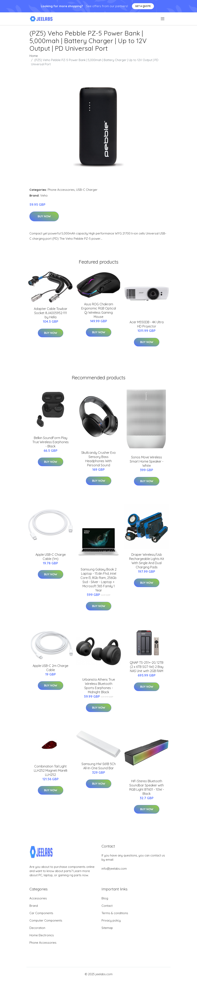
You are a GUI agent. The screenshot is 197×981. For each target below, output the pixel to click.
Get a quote (143, 6)
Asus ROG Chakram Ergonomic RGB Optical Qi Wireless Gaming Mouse (98, 310)
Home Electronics (41, 935)
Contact (107, 906)
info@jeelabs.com (114, 868)
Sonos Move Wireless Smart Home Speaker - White (146, 461)
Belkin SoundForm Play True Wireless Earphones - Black (50, 442)
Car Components (41, 913)
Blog (105, 898)
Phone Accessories (61, 190)
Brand (33, 906)
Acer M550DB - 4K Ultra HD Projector (147, 324)
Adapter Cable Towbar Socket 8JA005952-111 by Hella (50, 313)
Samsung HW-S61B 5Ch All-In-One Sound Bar (98, 766)
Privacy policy (111, 920)
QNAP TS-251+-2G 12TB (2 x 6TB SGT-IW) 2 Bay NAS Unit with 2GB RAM (146, 667)
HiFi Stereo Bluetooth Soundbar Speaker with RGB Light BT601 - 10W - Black (146, 787)
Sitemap (107, 928)
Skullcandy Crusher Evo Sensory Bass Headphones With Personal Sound (98, 459)
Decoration (37, 928)
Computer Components (45, 920)
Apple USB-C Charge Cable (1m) (50, 557)
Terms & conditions (115, 913)
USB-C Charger (86, 190)
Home (33, 56)
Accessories (38, 898)
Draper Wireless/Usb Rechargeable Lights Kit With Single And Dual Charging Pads (146, 561)
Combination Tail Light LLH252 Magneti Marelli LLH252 (50, 770)
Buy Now (44, 216)
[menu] (163, 19)
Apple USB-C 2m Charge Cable (50, 668)
